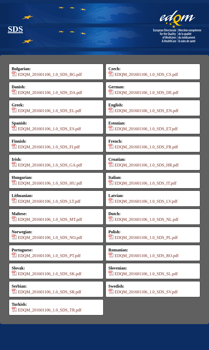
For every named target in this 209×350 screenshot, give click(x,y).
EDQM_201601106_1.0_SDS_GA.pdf (50, 165)
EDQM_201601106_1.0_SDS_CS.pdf (146, 74)
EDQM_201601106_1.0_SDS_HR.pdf (146, 165)
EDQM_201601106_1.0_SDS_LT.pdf (49, 201)
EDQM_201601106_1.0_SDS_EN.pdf (146, 110)
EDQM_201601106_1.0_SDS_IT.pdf (145, 183)
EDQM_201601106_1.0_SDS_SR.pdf (49, 292)
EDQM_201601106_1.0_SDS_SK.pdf (49, 274)
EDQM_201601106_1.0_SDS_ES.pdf (49, 129)
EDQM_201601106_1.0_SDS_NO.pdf (50, 237)
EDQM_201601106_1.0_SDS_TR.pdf (49, 310)
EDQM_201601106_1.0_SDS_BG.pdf (50, 74)
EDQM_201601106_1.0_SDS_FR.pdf (146, 147)
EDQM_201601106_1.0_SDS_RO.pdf (146, 255)
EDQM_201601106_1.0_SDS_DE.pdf (146, 92)
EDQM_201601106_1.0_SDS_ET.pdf (146, 129)
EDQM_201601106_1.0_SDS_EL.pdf (49, 110)
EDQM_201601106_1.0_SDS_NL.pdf (146, 219)
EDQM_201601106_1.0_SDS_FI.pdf (49, 147)
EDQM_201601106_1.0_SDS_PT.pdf (49, 255)
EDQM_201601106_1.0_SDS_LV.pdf (146, 201)
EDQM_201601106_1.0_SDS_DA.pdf (50, 92)
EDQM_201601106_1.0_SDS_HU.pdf (50, 183)
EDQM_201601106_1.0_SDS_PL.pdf (146, 237)
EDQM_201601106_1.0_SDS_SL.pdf (146, 274)
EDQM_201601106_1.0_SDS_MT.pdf (50, 219)
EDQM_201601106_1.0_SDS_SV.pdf (146, 292)
